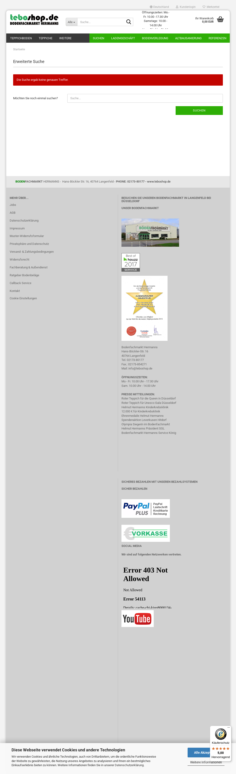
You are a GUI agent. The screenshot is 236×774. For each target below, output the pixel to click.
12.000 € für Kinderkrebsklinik (140, 411)
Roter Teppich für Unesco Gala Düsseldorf (148, 403)
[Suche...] (71, 22)
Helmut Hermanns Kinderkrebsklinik (144, 407)
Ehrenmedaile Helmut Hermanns (142, 415)
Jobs (13, 205)
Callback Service (20, 283)
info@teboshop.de (140, 368)
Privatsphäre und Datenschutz (29, 244)
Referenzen (217, 38)
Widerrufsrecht (19, 259)
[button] (159, 6)
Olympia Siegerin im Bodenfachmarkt (145, 424)
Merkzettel (211, 7)
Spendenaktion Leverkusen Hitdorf (144, 420)
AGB (12, 212)
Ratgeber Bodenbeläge (24, 275)
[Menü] (228, 728)
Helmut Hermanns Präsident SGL (143, 428)
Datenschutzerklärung (129, 765)
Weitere (65, 38)
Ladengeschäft (123, 38)
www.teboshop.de (159, 181)
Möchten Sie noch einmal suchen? (35, 98)
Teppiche (45, 38)
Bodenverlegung (155, 38)
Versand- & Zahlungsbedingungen (32, 251)
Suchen (98, 38)
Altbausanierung (188, 38)
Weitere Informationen (206, 762)
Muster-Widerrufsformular (27, 236)
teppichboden (21, 38)
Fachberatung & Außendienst (28, 267)
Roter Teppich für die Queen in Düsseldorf (148, 398)
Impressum (17, 228)
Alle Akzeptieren (206, 752)
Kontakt (15, 291)
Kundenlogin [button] (186, 7)
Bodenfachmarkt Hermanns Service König (148, 433)
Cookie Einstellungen (23, 298)
